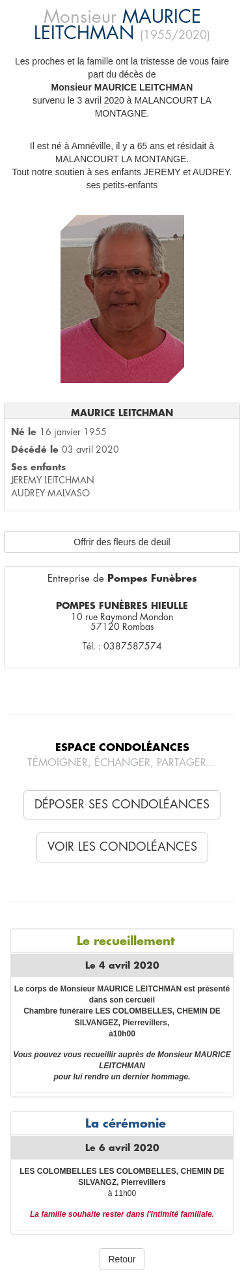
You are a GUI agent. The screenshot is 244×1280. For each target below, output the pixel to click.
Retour (121, 1259)
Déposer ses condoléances (122, 804)
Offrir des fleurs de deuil (122, 542)
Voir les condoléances (122, 847)
